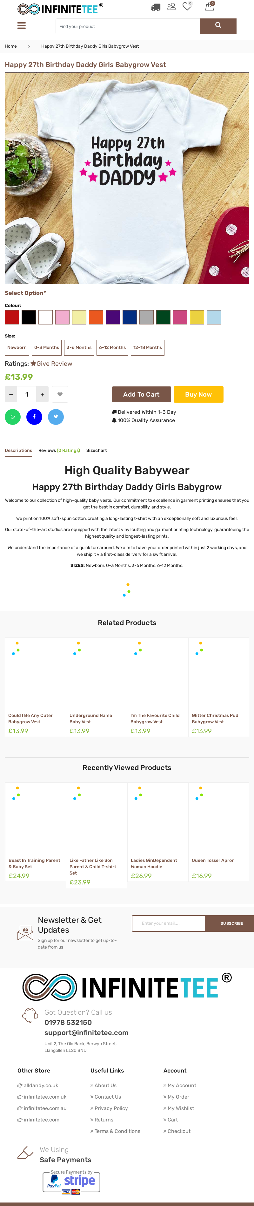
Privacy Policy (109, 1108)
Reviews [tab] (59, 450)
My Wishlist (179, 1108)
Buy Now (198, 394)
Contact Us (105, 1097)
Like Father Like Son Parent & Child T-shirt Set (93, 867)
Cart (171, 1120)
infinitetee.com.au (42, 1108)
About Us (103, 1085)
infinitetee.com (38, 1120)
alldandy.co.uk (37, 1085)
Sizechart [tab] (96, 450)
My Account (180, 1085)
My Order (176, 1097)
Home (11, 46)
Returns (101, 1120)
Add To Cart (141, 394)
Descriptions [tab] (18, 450)
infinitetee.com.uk (41, 1097)
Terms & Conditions (115, 1131)
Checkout (177, 1131)
